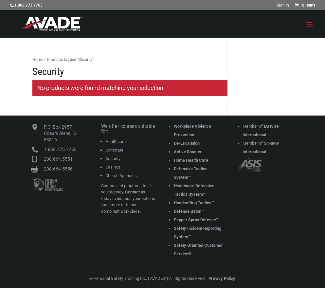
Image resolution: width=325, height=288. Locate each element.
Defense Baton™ (189, 211)
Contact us (135, 191)
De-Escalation (187, 143)
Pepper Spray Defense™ (196, 219)
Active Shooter (188, 151)
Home (37, 59)
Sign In (283, 5)
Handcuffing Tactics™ (194, 202)
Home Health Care (191, 160)
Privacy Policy (221, 278)
